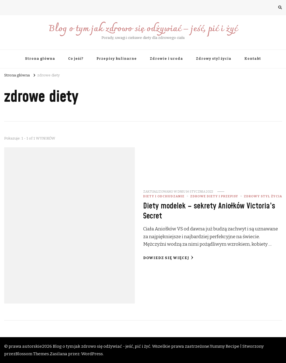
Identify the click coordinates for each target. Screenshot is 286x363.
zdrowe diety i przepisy (214, 196)
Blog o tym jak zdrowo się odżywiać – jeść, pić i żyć (143, 29)
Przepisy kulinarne (116, 59)
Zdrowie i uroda (166, 59)
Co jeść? (75, 59)
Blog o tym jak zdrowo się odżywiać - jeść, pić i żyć (101, 346)
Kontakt (252, 59)
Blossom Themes (32, 353)
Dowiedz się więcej (168, 257)
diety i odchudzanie (164, 196)
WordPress (92, 353)
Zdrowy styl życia (213, 59)
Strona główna (40, 59)
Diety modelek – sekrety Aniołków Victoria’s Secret (209, 211)
